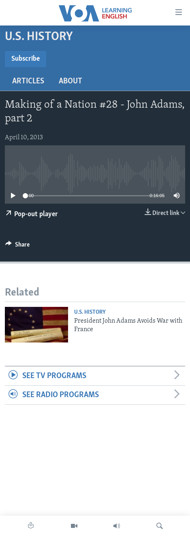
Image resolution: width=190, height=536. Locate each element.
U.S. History (90, 312)
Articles (28, 81)
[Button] (17, 246)
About (70, 81)
